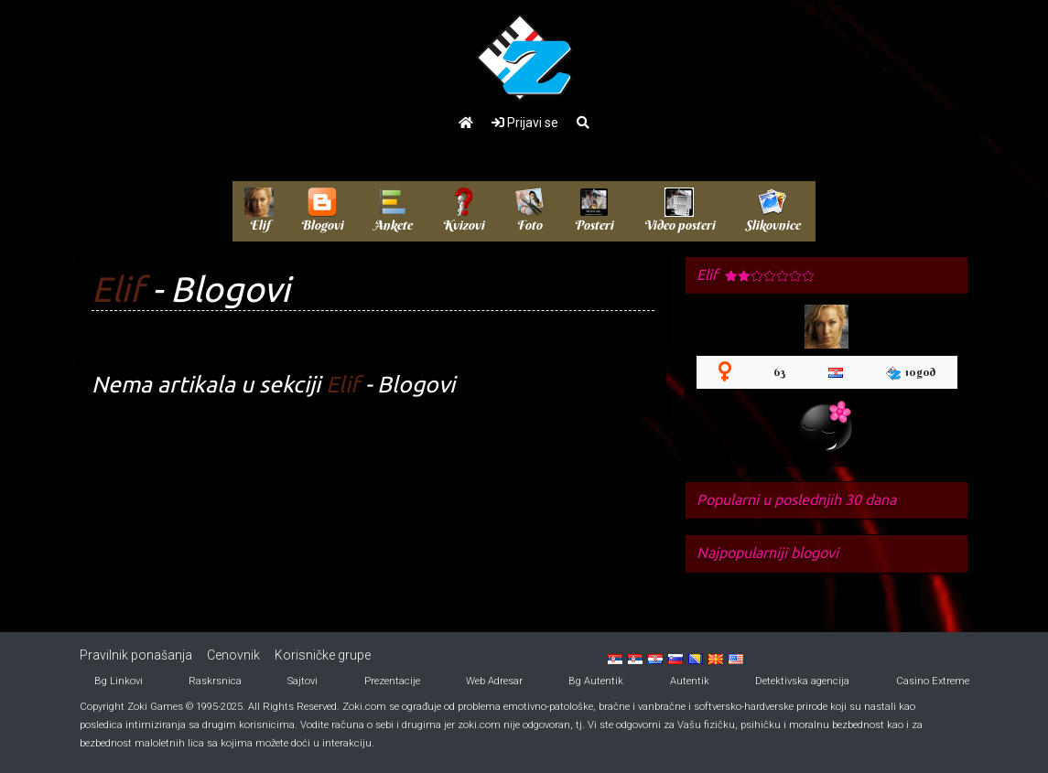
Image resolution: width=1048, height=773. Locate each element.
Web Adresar (494, 681)
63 (779, 372)
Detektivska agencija (802, 681)
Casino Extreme (932, 681)
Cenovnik (233, 655)
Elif (118, 288)
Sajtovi (302, 681)
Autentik (689, 681)
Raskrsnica (215, 681)
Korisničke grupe (323, 655)
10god (910, 373)
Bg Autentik (595, 681)
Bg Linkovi (118, 681)
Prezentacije (392, 681)
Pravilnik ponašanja (136, 655)
